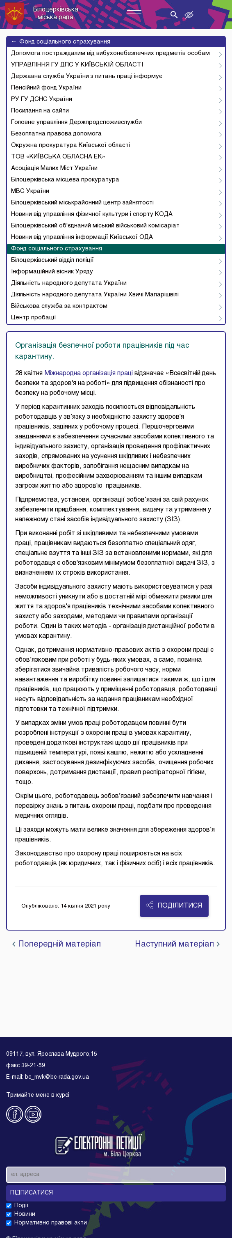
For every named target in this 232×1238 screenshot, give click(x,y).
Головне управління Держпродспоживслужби (76, 122)
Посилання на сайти (40, 111)
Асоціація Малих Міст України (54, 168)
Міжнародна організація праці (88, 373)
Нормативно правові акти (50, 1223)
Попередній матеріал (56, 944)
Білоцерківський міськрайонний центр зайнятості (82, 203)
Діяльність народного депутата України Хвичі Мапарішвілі (95, 295)
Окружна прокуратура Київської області (70, 145)
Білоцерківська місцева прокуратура (65, 180)
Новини (24, 1214)
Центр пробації (33, 318)
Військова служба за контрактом (59, 306)
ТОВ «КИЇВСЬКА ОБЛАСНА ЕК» (58, 157)
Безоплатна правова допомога (56, 134)
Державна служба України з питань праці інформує (86, 76)
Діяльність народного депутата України (69, 283)
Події (21, 1205)
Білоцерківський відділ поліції (52, 260)
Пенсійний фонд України (46, 88)
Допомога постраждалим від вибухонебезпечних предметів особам (110, 53)
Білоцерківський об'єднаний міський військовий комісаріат (95, 226)
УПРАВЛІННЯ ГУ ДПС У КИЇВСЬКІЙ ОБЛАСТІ (77, 65)
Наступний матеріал (177, 944)
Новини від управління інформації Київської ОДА (82, 237)
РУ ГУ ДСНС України (41, 99)
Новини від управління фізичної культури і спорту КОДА (92, 214)
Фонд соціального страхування (60, 42)
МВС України (30, 191)
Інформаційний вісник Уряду (52, 272)
